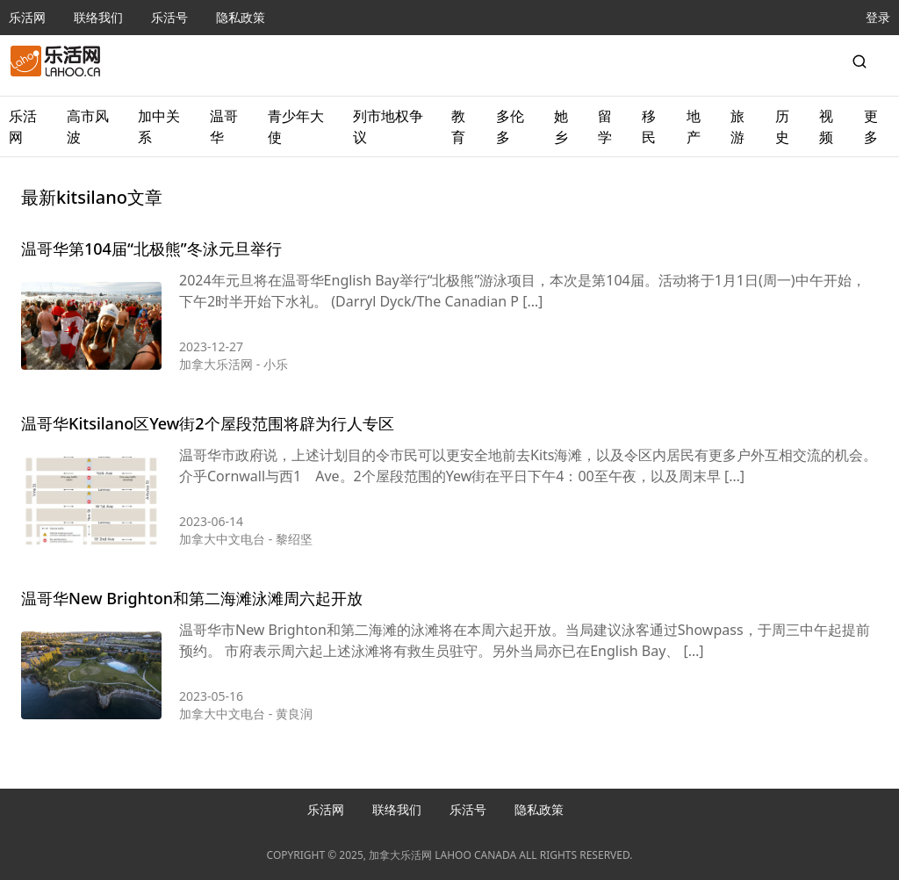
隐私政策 (240, 17)
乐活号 (169, 17)
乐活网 (27, 17)
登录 (878, 17)
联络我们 (98, 17)
